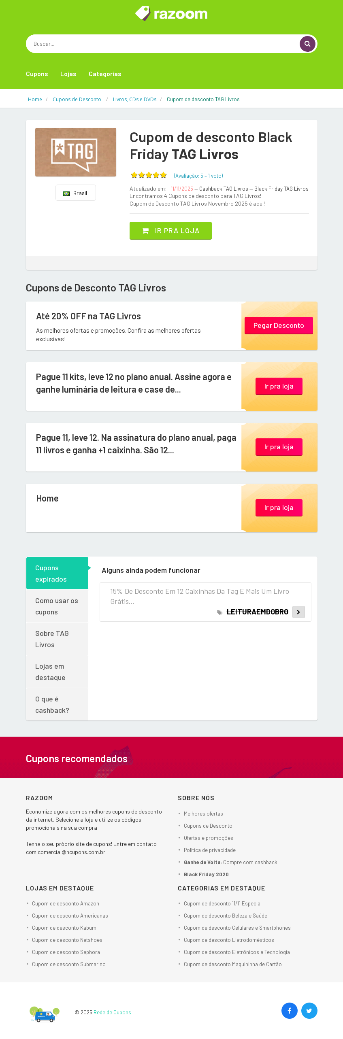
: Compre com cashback (230, 862)
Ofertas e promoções (208, 838)
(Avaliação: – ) (198, 175)
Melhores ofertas (203, 813)
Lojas (68, 73)
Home (47, 498)
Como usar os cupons (56, 606)
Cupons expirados (51, 573)
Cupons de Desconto (208, 825)
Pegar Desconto (279, 325)
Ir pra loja (171, 230)
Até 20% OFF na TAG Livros (88, 315)
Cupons (37, 73)
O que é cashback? (52, 704)
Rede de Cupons (112, 1012)
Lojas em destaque (50, 671)
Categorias (105, 73)
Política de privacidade (210, 850)
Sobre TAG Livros (52, 639)
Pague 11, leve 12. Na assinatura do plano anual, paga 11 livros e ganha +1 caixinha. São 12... (136, 443)
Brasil (75, 192)
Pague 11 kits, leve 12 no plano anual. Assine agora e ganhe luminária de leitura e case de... (134, 382)
